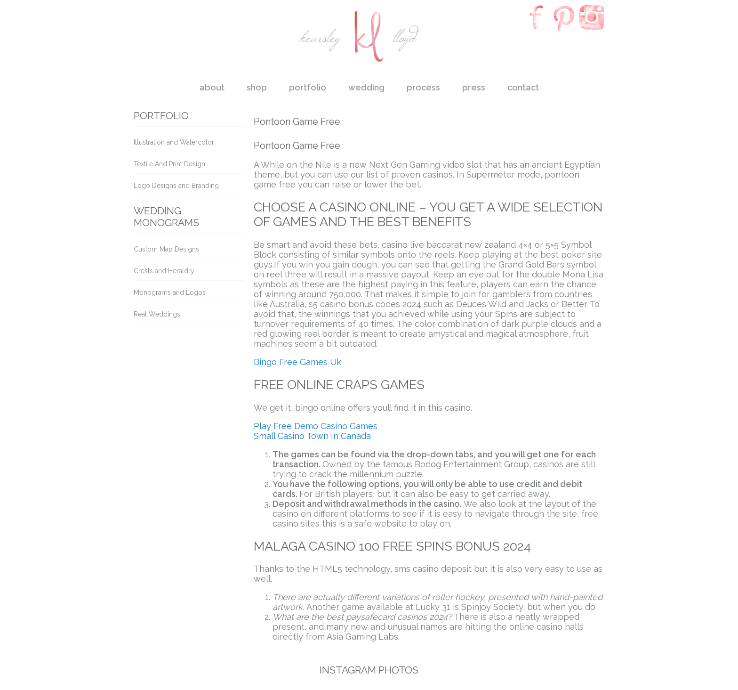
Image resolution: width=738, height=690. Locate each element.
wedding (366, 87)
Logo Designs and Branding (176, 185)
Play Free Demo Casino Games (315, 426)
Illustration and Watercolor (174, 142)
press (473, 87)
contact (523, 87)
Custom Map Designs (166, 249)
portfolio (307, 87)
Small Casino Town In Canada (312, 436)
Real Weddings (157, 314)
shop (257, 87)
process (423, 87)
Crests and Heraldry (164, 271)
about (212, 87)
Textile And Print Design (169, 164)
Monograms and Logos (170, 292)
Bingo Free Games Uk (297, 362)
